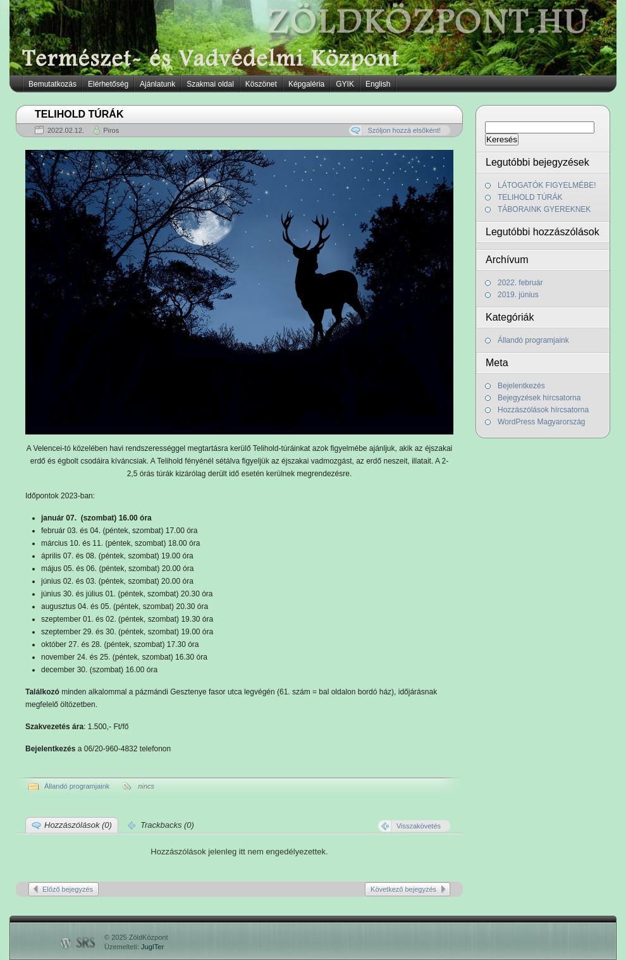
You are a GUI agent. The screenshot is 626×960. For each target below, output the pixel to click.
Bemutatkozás (52, 84)
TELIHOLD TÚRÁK (530, 197)
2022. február (520, 282)
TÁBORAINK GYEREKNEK (544, 209)
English (377, 84)
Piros (111, 130)
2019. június (518, 294)
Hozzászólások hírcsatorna (543, 409)
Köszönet (261, 84)
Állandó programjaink (533, 340)
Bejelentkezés (521, 385)
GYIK (345, 84)
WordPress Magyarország (542, 421)
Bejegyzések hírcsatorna (539, 397)
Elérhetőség (108, 84)
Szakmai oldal (210, 84)
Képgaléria (306, 84)
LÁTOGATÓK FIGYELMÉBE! (547, 185)
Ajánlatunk (157, 84)
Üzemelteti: (134, 947)
